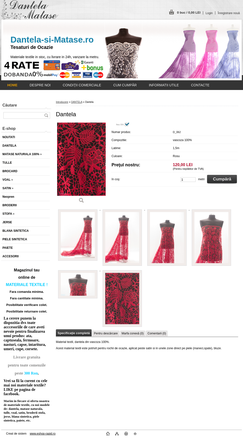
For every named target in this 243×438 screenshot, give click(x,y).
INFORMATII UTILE (164, 85)
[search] (46, 115)
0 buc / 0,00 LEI (188, 12)
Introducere (62, 102)
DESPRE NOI (40, 85)
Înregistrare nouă (229, 13)
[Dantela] (81, 164)
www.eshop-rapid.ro (42, 433)
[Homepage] (12, 85)
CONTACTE (200, 85)
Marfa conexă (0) (133, 333)
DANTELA (76, 102)
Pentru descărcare (106, 333)
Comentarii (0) (157, 333)
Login (209, 13)
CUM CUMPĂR (125, 85)
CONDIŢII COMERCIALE (82, 85)
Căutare (9, 105)
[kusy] (188, 179)
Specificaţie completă (74, 333)
